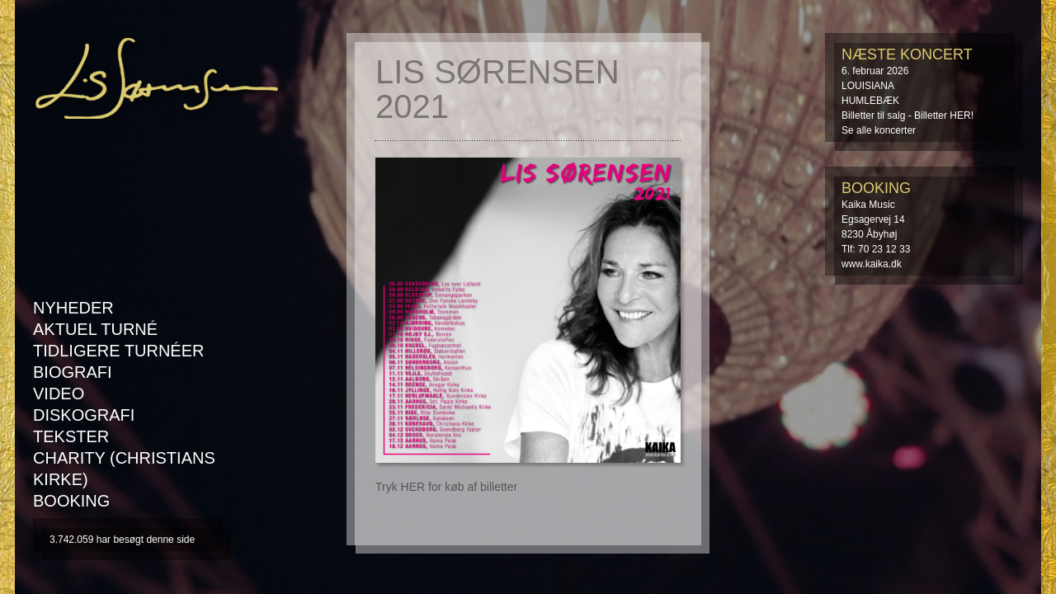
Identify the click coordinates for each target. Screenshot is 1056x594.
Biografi (72, 372)
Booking (71, 501)
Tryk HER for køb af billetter (446, 486)
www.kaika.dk (872, 264)
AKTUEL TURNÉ (95, 329)
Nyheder (73, 308)
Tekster (71, 436)
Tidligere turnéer (118, 351)
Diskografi (83, 415)
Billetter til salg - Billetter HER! (908, 115)
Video (58, 393)
